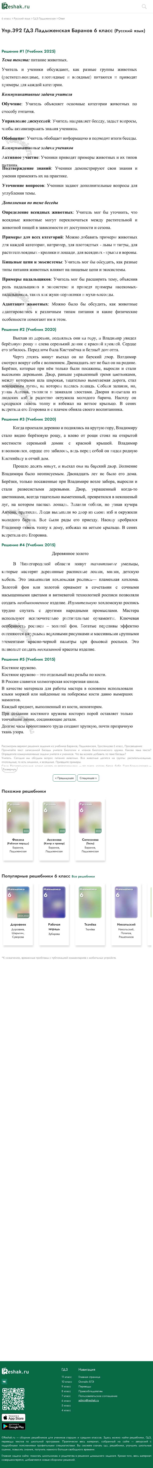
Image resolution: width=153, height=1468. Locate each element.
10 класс (67, 1382)
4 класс (66, 1410)
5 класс (66, 1405)
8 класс (66, 1391)
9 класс (66, 1386)
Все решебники (83, 876)
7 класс (66, 1396)
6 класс (66, 1401)
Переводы (84, 1386)
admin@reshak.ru (88, 1400)
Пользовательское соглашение (97, 1396)
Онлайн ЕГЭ (86, 1382)
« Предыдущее (64, 778)
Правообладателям (90, 1391)
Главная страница (89, 1377)
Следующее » (88, 778)
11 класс (67, 1377)
